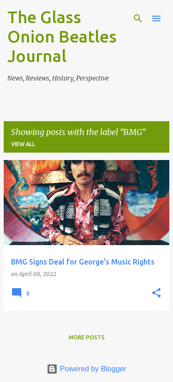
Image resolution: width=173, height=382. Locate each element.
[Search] (137, 18)
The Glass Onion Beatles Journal (62, 36)
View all (23, 144)
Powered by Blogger (86, 369)
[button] (156, 293)
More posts (87, 337)
